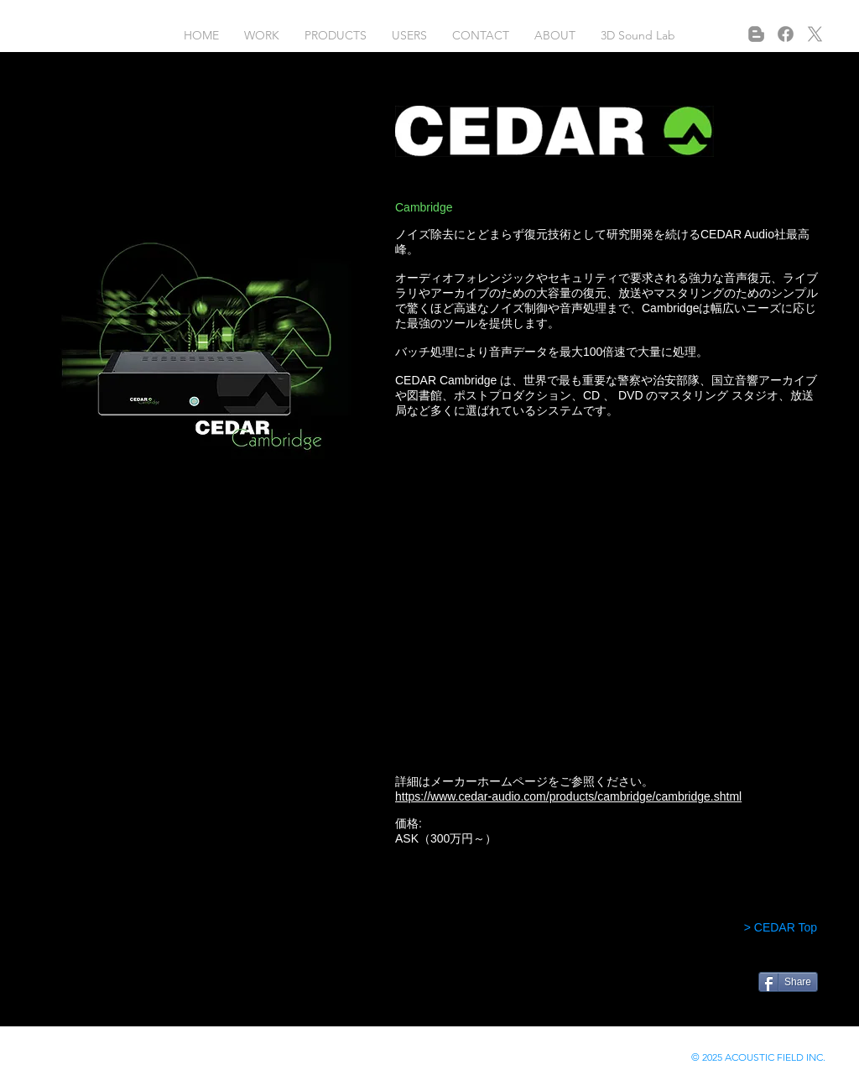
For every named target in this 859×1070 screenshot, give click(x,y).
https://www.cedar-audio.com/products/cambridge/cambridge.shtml (568, 796)
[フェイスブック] (785, 33)
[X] (814, 33)
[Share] (788, 982)
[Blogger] (756, 33)
